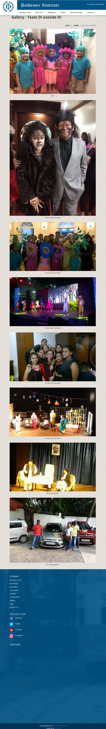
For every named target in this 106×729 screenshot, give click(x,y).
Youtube (16, 629)
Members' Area (25, 12)
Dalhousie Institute (60, 726)
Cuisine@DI (14, 590)
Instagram (16, 635)
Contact (90, 12)
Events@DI (14, 583)
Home (67, 25)
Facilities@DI (15, 597)
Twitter (15, 624)
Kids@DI (13, 593)
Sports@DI (14, 587)
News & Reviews (76, 12)
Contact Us (14, 607)
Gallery (63, 12)
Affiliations (52, 12)
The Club (39, 12)
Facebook (16, 618)
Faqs (11, 604)
